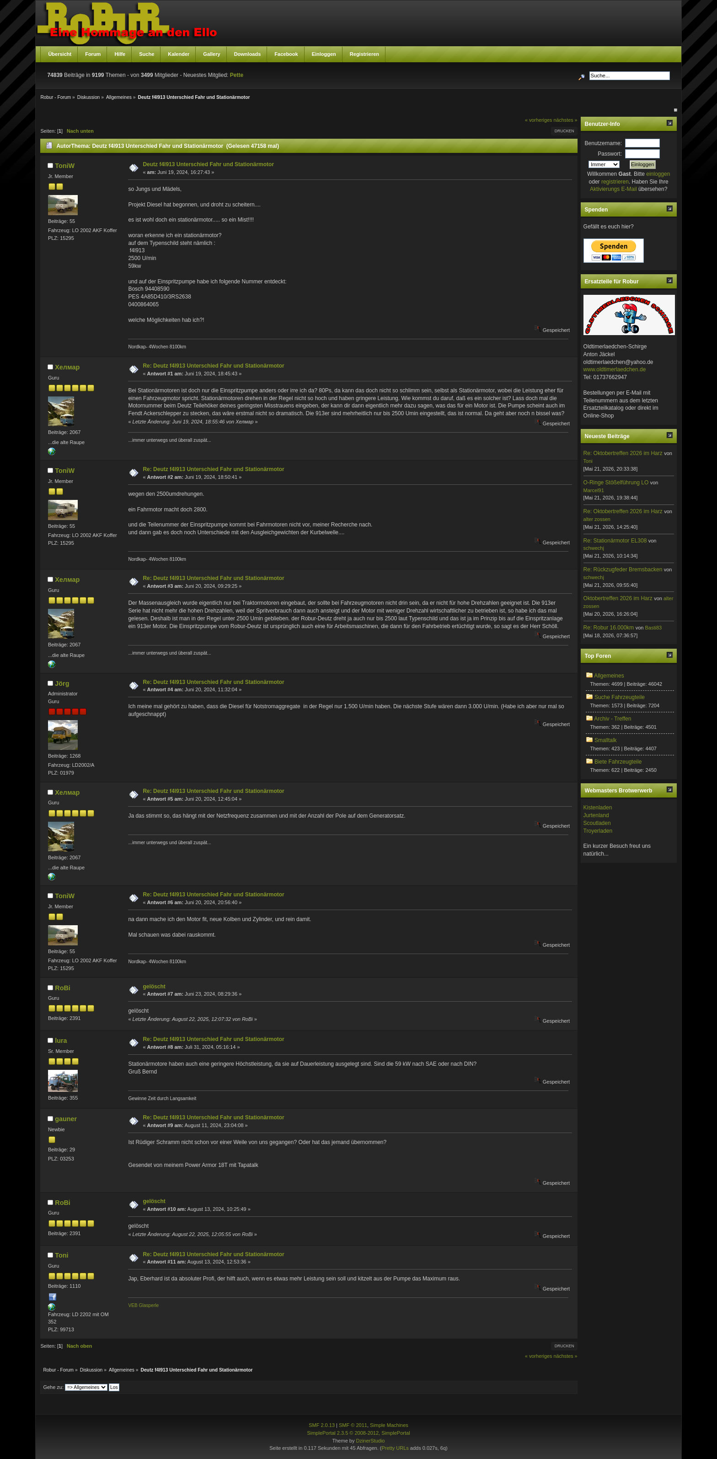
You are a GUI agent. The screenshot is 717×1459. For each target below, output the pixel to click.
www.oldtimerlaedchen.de (614, 369)
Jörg (62, 683)
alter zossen (596, 519)
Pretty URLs (394, 1448)
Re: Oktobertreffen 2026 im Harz (623, 453)
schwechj (593, 548)
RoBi (62, 988)
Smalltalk (605, 740)
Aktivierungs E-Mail (613, 189)
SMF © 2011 (353, 1425)
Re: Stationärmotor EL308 (615, 540)
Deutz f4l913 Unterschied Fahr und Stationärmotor (208, 164)
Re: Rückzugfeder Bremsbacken (623, 569)
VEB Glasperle (143, 1305)
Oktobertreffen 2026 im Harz (618, 598)
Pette (236, 75)
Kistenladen (597, 807)
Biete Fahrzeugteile (618, 762)
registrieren (615, 182)
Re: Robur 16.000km (608, 627)
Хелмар (67, 367)
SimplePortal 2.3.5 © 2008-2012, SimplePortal (358, 1433)
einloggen (658, 174)
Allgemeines (609, 676)
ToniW (65, 165)
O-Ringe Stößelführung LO (616, 482)
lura (61, 1040)
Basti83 (653, 627)
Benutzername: (603, 143)
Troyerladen (598, 831)
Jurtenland (596, 815)
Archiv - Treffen (612, 719)
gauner (66, 1119)
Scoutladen (597, 823)
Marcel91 (593, 490)
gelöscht (154, 986)
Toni (61, 1255)
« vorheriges (538, 120)
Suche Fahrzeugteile (619, 697)
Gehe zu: (53, 1387)
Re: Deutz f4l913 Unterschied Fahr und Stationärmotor (213, 366)
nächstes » (565, 120)
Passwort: (610, 154)
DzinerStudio (370, 1440)
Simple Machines (389, 1425)
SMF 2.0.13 (322, 1425)
